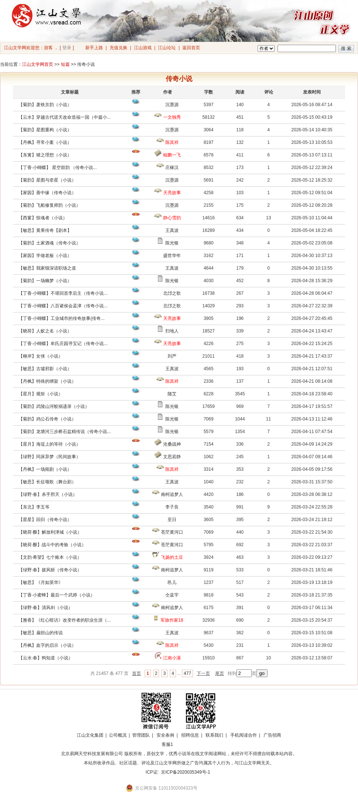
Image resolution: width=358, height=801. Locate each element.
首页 (136, 673)
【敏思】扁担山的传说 (40, 632)
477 (187, 673)
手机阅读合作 (243, 735)
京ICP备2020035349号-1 (185, 772)
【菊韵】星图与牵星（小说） (47, 180)
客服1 (167, 744)
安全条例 (165, 735)
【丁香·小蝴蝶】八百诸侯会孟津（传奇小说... (62, 305)
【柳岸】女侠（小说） (40, 356)
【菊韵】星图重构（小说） (45, 129)
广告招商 (272, 735)
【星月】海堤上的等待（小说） (49, 444)
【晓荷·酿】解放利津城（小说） (50, 532)
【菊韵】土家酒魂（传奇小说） (49, 243)
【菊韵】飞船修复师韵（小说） (49, 205)
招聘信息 (190, 735)
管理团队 (141, 735)
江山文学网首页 (37, 64)
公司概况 (118, 735)
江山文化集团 (90, 735)
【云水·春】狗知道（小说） (45, 657)
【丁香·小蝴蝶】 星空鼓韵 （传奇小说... (57, 167)
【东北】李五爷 (33, 507)
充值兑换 (118, 47)
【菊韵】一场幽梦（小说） (45, 280)
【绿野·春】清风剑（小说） (45, 607)
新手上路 (94, 47)
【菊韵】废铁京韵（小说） (45, 104)
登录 (66, 47)
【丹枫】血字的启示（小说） (47, 645)
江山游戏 (143, 47)
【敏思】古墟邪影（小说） (45, 368)
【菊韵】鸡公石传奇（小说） (47, 419)
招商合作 (187, 744)
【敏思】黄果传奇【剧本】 (45, 230)
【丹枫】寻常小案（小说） (45, 142)
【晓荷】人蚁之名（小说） (45, 331)
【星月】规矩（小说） (40, 393)
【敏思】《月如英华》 (40, 582)
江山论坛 (167, 47)
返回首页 (191, 47)
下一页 (203, 673)
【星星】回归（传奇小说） (45, 519)
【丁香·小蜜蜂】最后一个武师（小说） (56, 595)
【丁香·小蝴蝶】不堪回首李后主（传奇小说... (62, 293)
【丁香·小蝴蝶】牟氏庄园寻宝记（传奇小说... (62, 343)
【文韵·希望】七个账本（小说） (50, 557)
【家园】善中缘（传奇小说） (47, 192)
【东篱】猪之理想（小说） (45, 155)
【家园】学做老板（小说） (45, 255)
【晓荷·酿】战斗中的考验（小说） (52, 544)
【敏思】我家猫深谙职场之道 (47, 268)
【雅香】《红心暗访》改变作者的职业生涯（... (64, 620)
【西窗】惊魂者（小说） (42, 217)
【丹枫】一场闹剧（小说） (45, 469)
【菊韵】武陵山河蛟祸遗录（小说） (53, 406)
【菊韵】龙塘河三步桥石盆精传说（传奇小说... (64, 431)
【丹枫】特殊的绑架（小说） (47, 381)
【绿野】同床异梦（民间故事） (49, 456)
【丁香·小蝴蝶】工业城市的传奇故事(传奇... (61, 318)
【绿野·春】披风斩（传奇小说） (50, 569)
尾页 (219, 673)
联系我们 (214, 735)
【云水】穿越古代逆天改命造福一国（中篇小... (64, 117)
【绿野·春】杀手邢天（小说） (47, 494)
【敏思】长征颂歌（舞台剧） (47, 481)
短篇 (65, 64)
